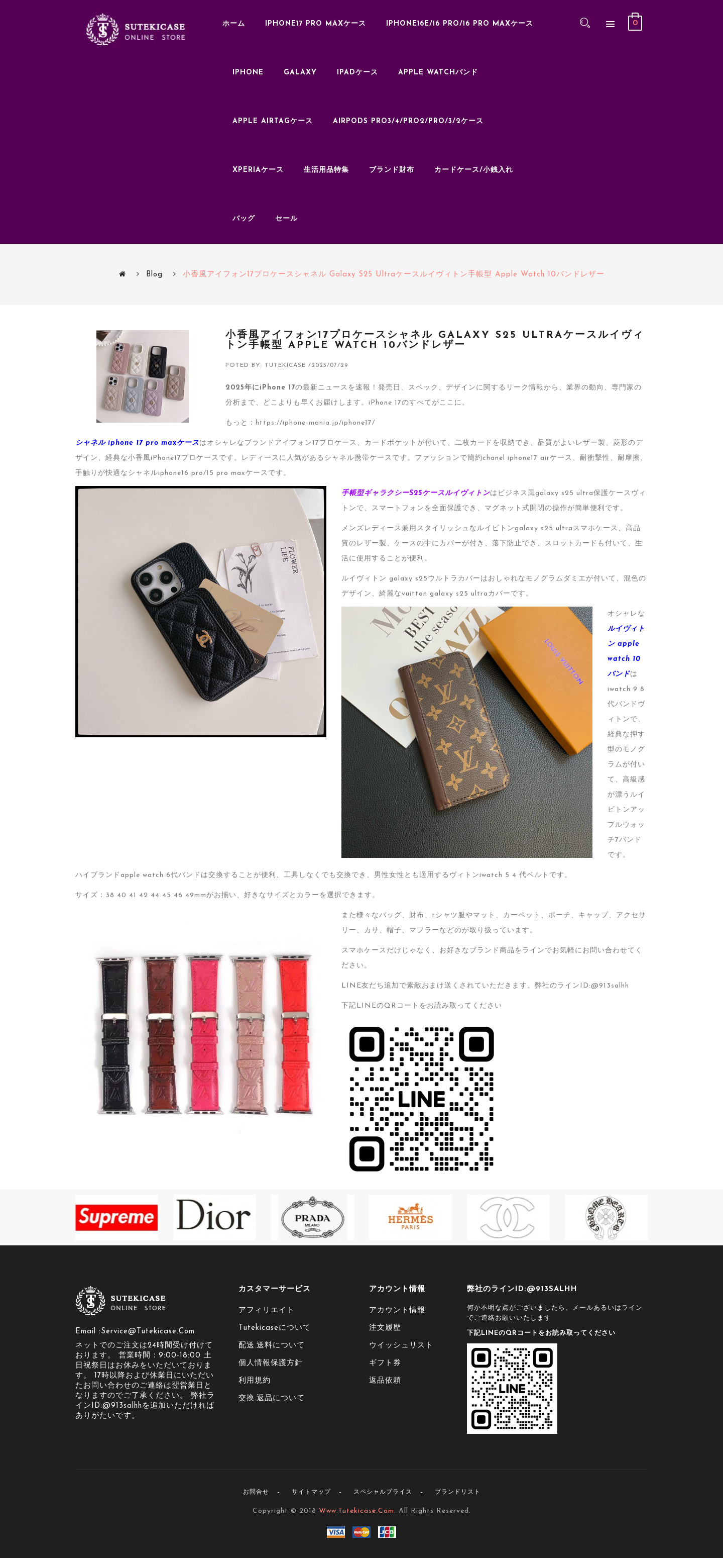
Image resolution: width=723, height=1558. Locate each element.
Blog (154, 274)
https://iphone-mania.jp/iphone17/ (315, 423)
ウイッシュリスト (401, 1345)
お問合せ (256, 1492)
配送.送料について (271, 1345)
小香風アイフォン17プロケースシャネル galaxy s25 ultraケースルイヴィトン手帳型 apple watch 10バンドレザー (394, 274)
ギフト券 (385, 1363)
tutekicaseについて (274, 1328)
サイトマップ (311, 1492)
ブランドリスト (457, 1492)
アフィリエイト (266, 1310)
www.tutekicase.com (356, 1511)
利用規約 (254, 1381)
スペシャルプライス (382, 1492)
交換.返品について (271, 1398)
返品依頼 (385, 1381)
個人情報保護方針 (270, 1363)
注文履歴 (385, 1328)
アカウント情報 (397, 1310)
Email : (88, 1331)
